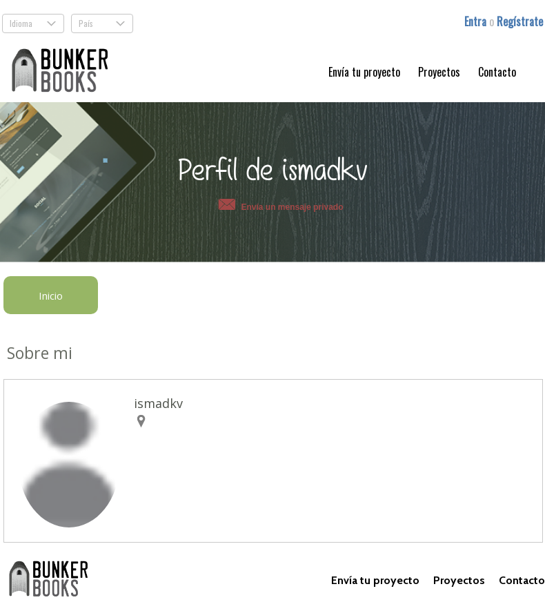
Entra (476, 21)
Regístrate (520, 21)
